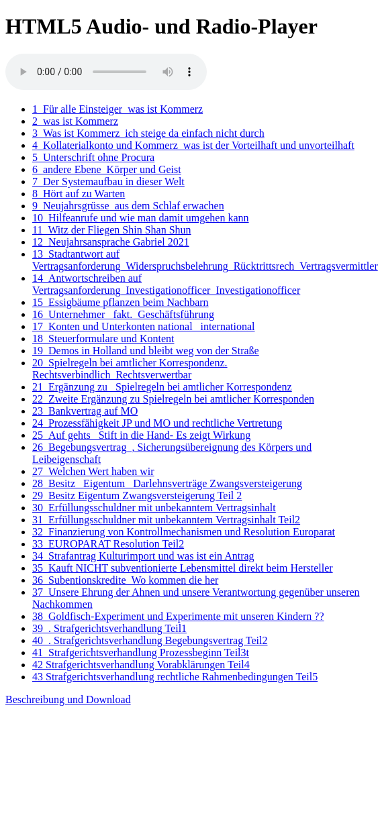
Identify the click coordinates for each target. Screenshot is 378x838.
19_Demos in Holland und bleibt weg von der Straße (145, 350)
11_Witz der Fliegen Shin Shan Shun (111, 229)
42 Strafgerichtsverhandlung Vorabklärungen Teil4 (141, 664)
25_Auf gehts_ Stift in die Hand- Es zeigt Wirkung (141, 435)
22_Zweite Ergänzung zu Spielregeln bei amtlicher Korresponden (173, 399)
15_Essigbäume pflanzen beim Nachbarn (120, 302)
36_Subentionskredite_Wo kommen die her (125, 580)
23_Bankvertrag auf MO (85, 411)
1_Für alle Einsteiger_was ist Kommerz (117, 109)
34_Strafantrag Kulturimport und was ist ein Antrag (143, 556)
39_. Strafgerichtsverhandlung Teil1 (109, 628)
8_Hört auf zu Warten (78, 193)
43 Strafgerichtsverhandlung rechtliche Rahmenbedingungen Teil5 (175, 676)
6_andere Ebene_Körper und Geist (106, 169)
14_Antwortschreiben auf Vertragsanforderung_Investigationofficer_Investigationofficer (166, 284)
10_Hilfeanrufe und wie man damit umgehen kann (140, 217)
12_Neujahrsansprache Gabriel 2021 (110, 242)
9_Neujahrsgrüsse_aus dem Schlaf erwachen (128, 205)
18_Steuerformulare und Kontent (103, 338)
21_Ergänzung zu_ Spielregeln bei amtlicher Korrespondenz (162, 386)
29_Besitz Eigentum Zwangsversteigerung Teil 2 (137, 495)
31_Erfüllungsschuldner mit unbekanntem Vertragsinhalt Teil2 (166, 519)
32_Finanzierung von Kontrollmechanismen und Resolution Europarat (183, 531)
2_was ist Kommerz (75, 121)
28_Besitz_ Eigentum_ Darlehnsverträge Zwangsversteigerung (167, 483)
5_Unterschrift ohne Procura (93, 157)
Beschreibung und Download (68, 699)
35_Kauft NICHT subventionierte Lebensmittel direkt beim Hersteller (182, 568)
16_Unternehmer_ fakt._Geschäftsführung (123, 314)
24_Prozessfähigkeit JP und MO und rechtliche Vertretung (157, 423)
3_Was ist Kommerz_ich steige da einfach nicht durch (148, 133)
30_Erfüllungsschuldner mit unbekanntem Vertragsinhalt (154, 507)
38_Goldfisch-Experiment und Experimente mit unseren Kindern (178, 616)
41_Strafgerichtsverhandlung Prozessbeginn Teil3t (140, 652)
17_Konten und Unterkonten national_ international (143, 326)
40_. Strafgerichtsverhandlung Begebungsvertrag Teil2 (150, 640)
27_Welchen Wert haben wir (93, 471)
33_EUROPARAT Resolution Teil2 (108, 543)
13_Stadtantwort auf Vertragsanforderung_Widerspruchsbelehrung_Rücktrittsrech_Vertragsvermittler (205, 260)
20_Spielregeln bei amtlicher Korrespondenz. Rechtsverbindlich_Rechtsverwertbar (130, 368)
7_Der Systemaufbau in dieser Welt (108, 181)
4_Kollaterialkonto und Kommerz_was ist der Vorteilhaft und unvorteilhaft (193, 145)
